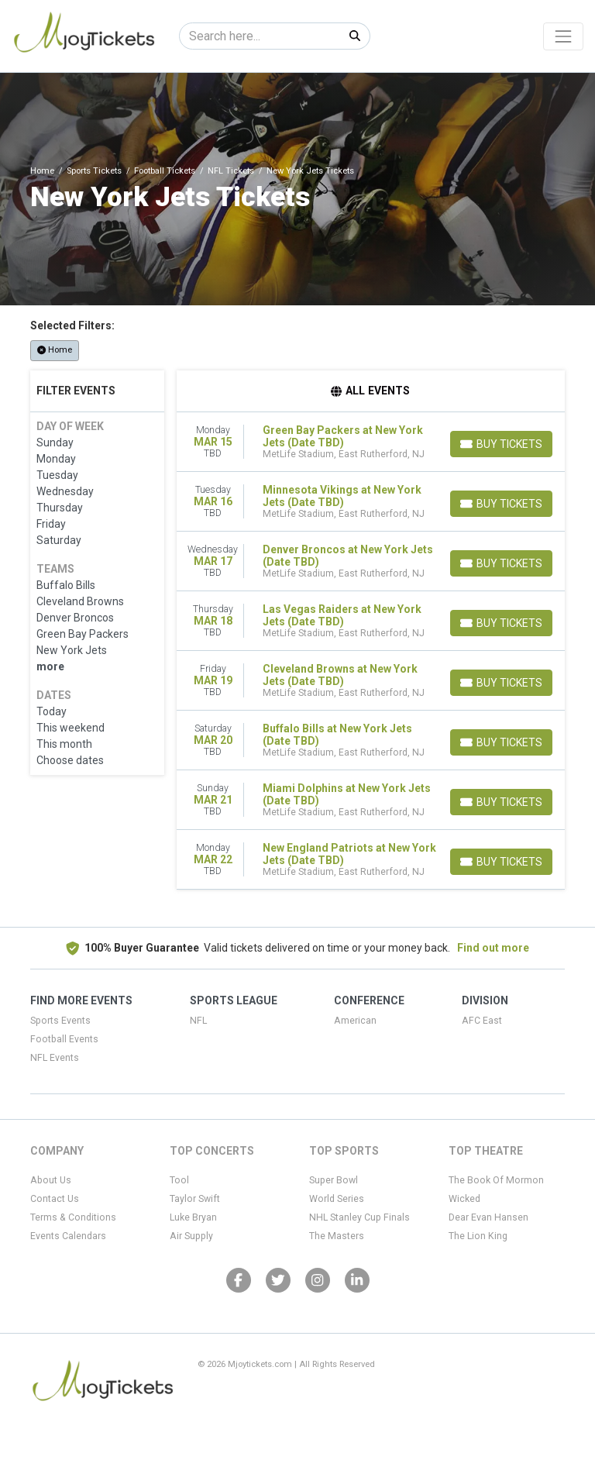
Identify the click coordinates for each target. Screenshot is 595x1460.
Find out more (493, 948)
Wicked (464, 1198)
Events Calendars (68, 1236)
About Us (50, 1180)
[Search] (260, 36)
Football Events (64, 1039)
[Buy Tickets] (501, 444)
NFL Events (54, 1057)
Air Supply (191, 1236)
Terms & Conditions (73, 1217)
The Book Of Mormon (496, 1180)
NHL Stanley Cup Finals (359, 1217)
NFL (198, 1020)
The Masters (336, 1236)
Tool (179, 1180)
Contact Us (54, 1198)
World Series (336, 1198)
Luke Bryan (193, 1217)
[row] (371, 442)
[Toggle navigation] (563, 36)
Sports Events (60, 1020)
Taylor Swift (195, 1198)
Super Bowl (333, 1180)
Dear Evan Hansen (488, 1217)
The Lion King (478, 1236)
